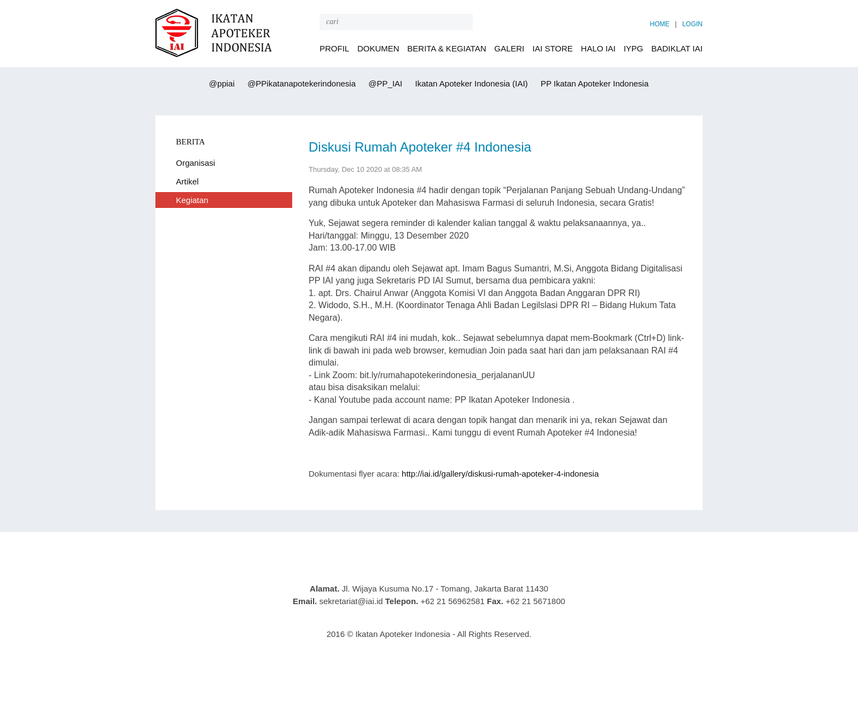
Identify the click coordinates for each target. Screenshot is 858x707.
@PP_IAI (384, 83)
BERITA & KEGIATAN (446, 48)
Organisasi (196, 162)
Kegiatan (192, 200)
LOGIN (692, 24)
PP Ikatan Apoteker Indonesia (593, 83)
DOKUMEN (378, 48)
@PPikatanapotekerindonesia (300, 83)
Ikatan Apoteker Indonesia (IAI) (470, 83)
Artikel (187, 181)
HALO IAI (598, 48)
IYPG (634, 48)
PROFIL (334, 48)
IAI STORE (552, 48)
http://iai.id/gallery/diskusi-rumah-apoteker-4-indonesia (500, 473)
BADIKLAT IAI (677, 48)
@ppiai (221, 83)
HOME (660, 24)
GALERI (509, 48)
